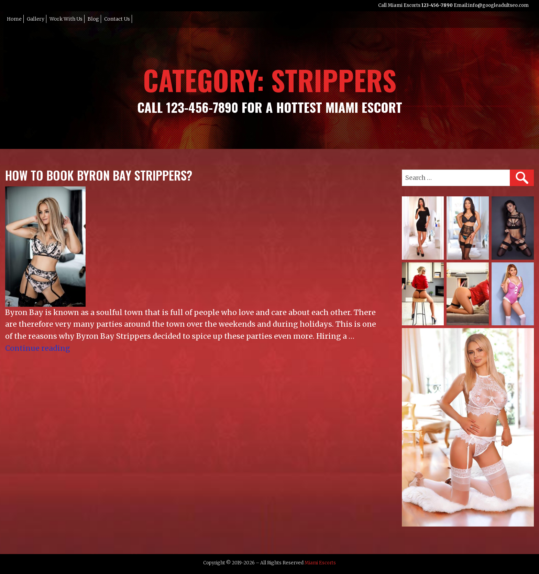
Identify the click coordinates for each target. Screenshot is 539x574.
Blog (93, 19)
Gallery (35, 19)
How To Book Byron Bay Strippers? (98, 175)
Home (14, 19)
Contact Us (117, 19)
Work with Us (66, 19)
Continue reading (37, 348)
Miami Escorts (320, 563)
